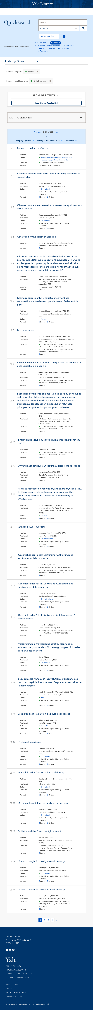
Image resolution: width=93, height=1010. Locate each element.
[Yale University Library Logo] (46, 4)
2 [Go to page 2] (44, 920)
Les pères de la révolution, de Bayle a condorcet (44, 713)
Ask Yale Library (13, 966)
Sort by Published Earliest (48, 140)
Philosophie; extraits (30, 741)
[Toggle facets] (81, 117)
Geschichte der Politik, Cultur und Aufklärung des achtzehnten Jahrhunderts (45, 556)
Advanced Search (49, 36)
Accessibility (12, 985)
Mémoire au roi (25, 330)
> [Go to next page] (56, 920)
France (29, 72)
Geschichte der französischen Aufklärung (41, 772)
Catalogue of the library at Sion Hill (36, 236)
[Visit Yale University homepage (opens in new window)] (11, 959)
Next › (57, 132)
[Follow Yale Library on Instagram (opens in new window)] (10, 950)
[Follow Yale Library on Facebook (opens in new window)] (7, 950)
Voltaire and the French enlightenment (39, 831)
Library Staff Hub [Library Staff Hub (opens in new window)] (14, 996)
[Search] (62, 22)
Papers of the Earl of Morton (32, 148)
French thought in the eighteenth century (41, 861)
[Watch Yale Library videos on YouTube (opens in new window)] (13, 950)
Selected (70, 140)
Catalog (55, 43)
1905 (42, 698)
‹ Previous (46, 132)
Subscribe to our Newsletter (20, 974)
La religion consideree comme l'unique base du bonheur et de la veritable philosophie (49, 364)
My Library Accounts (16, 970)
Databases (40, 48)
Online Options (47, 539)
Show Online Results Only (47, 103)
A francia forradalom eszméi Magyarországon (43, 803)
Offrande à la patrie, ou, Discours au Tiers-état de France (49, 465)
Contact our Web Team (17, 978)
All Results (40, 43)
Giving (9, 988)
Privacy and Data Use (16, 992)
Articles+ (69, 46)
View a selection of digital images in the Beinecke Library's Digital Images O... (55, 159)
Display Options (23, 140)
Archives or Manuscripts (47, 46)
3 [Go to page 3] (48, 920)
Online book (45, 189)
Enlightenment (38, 81)
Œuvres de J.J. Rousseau (31, 526)
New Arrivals (41, 51)
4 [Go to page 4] (52, 920)
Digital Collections (59, 48)
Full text (44, 319)
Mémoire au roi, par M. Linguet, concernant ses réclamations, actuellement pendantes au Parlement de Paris (47, 301)
